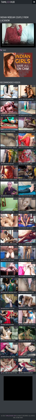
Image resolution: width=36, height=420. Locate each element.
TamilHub (8, 2)
